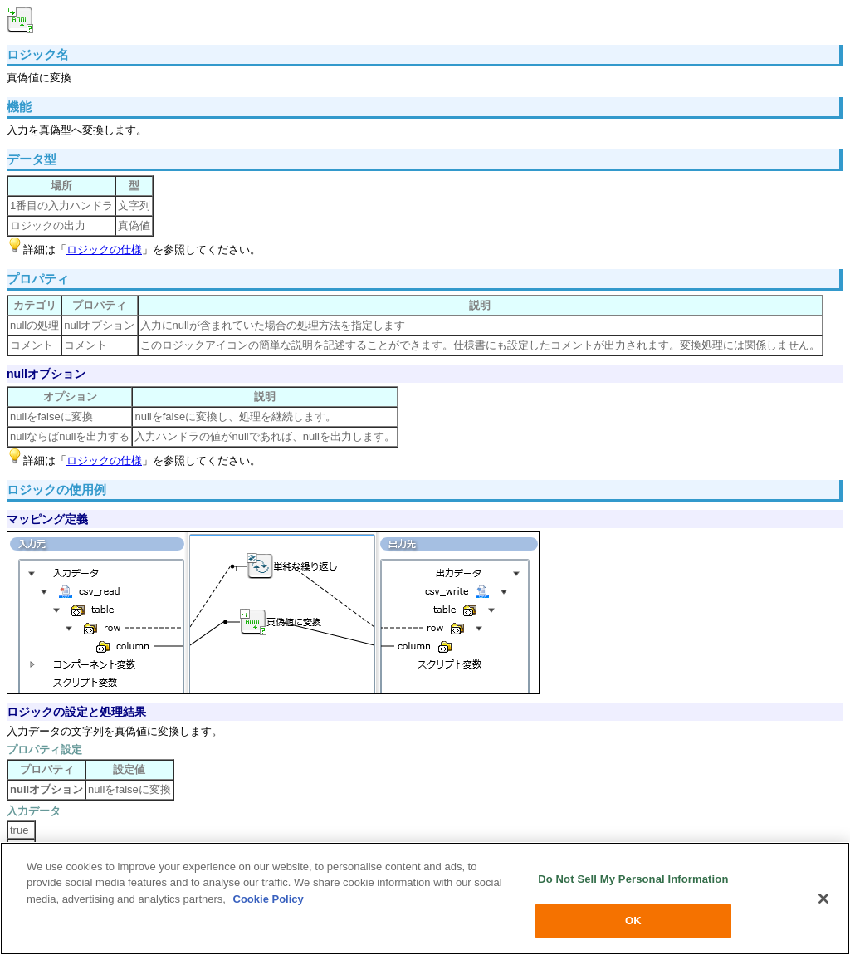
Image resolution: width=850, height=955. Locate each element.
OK (633, 920)
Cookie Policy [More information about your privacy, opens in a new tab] (268, 899)
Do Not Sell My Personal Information (633, 879)
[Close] (823, 898)
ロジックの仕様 (104, 249)
